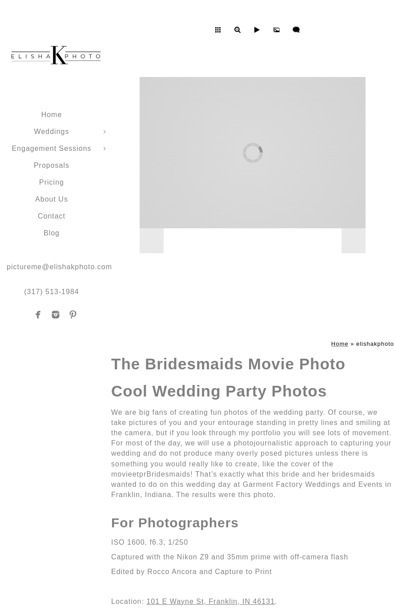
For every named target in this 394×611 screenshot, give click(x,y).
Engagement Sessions (51, 148)
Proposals (51, 165)
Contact (51, 216)
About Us (51, 199)
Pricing (51, 182)
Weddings (51, 131)
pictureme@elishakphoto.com (59, 267)
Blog (52, 233)
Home (51, 114)
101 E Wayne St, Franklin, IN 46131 (210, 601)
